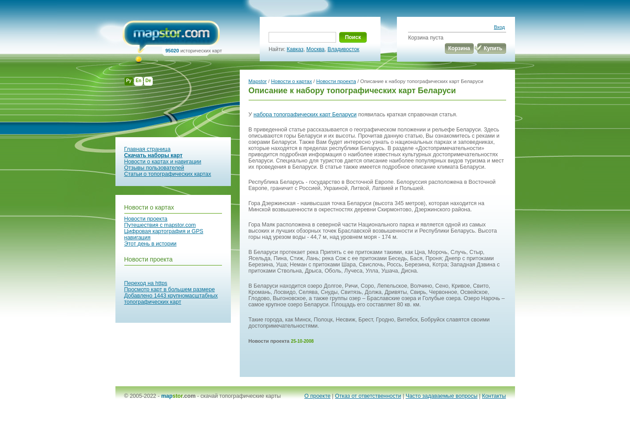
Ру (128, 80)
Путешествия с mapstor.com (160, 225)
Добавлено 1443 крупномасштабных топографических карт (171, 299)
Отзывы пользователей (154, 168)
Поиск (353, 37)
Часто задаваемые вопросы (442, 396)
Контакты (494, 396)
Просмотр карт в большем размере (169, 289)
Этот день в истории (150, 244)
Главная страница (147, 149)
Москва (315, 49)
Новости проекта (145, 219)
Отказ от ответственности (368, 396)
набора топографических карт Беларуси (305, 114)
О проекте (318, 396)
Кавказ (295, 49)
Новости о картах (149, 207)
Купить (493, 48)
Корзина (459, 48)
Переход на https (145, 283)
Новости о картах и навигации (163, 162)
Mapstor (258, 81)
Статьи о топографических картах (167, 174)
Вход (499, 27)
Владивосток (344, 49)
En (139, 80)
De (148, 80)
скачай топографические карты (241, 396)
